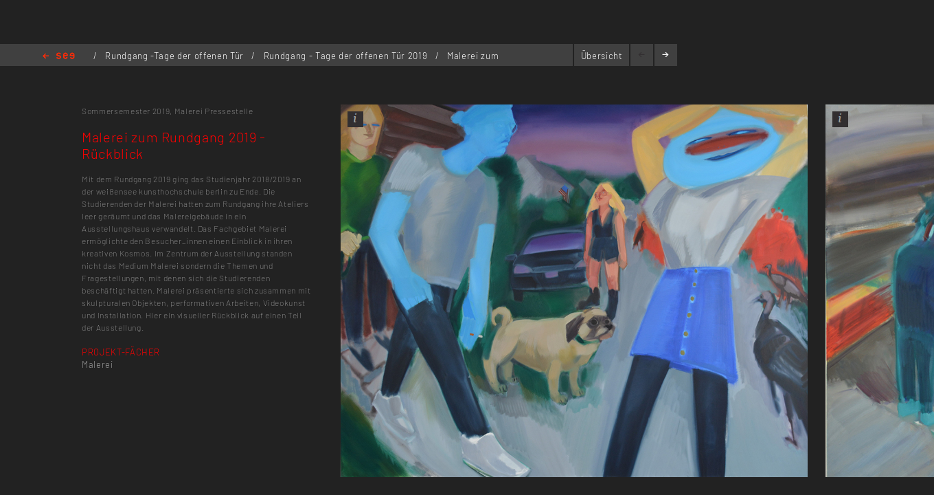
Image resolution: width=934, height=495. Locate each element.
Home (59, 56)
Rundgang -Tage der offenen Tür (175, 55)
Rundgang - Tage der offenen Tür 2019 (347, 55)
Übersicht (602, 55)
